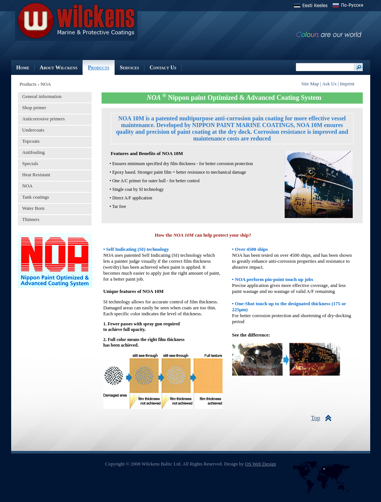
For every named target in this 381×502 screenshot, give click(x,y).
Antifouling (33, 152)
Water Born (33, 208)
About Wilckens (58, 67)
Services (129, 67)
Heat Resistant (36, 174)
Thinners (30, 219)
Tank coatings (35, 197)
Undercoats (33, 130)
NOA (27, 186)
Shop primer (34, 107)
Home (22, 67)
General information (42, 96)
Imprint (347, 83)
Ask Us (330, 83)
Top (315, 418)
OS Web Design (260, 464)
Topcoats (31, 141)
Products (98, 67)
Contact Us (163, 67)
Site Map (310, 83)
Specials (30, 163)
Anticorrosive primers (43, 118)
